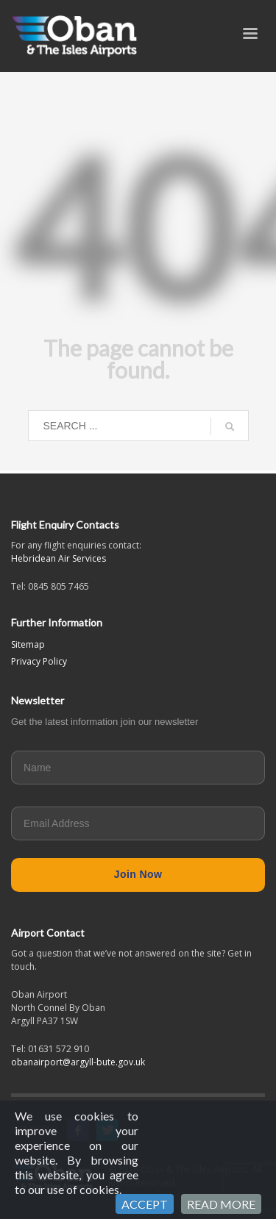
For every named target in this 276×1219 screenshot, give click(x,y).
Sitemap (28, 644)
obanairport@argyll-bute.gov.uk (78, 1062)
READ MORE (221, 1204)
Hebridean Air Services (58, 558)
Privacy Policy (39, 661)
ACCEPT (144, 1204)
